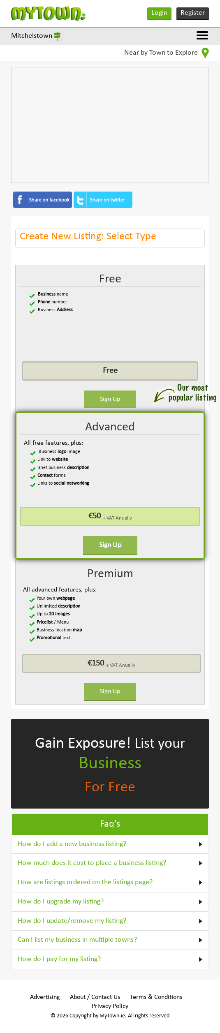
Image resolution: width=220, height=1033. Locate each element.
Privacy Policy (110, 1006)
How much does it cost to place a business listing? (92, 863)
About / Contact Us (95, 997)
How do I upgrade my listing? (61, 902)
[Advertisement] (110, 125)
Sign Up (110, 399)
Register (193, 13)
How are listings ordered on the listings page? (85, 882)
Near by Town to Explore (166, 53)
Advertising (45, 997)
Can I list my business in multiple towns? (77, 940)
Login (159, 13)
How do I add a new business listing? (72, 844)
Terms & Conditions (156, 997)
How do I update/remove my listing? (72, 921)
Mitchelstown (31, 36)
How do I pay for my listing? (59, 959)
